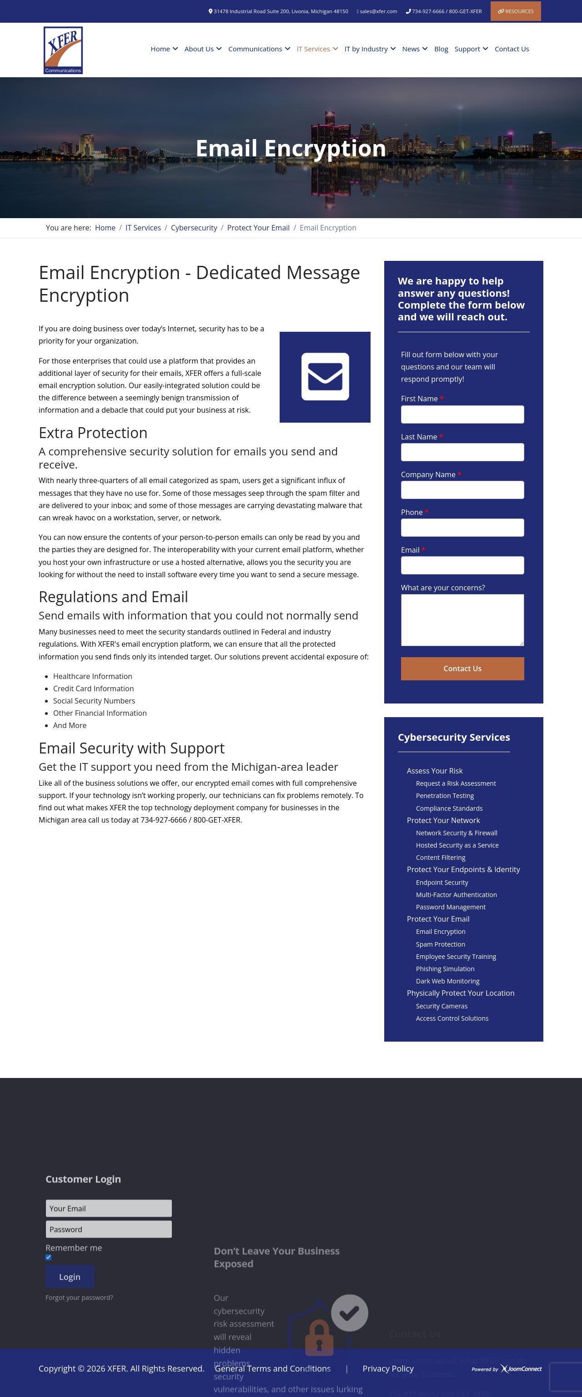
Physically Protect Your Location (461, 993)
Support (467, 48)
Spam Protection (440, 944)
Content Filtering (440, 857)
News (411, 48)
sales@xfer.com (378, 11)
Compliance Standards (449, 808)
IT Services (313, 48)
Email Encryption (441, 931)
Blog (441, 48)
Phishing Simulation (445, 968)
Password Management (451, 907)
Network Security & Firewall (456, 832)
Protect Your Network (443, 820)
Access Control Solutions (452, 1018)
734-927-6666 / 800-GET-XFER (447, 11)
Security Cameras (441, 1006)
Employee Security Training (456, 956)
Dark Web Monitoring (448, 981)
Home (160, 48)
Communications (255, 48)
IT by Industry (366, 48)
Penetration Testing (445, 795)
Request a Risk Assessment (456, 783)
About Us (199, 48)
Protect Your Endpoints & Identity (463, 869)
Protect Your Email (438, 919)
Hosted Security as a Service (457, 845)
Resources (520, 11)
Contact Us (512, 48)
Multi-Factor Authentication (456, 894)
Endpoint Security (442, 882)
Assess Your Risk (435, 771)
